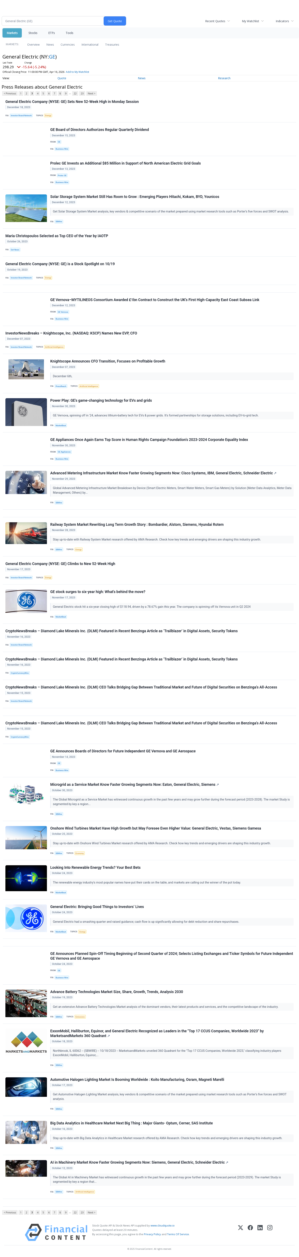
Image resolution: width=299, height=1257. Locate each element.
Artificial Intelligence (54, 347)
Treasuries (112, 44)
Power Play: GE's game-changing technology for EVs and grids (101, 400)
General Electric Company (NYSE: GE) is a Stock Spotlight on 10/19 (60, 264)
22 (75, 93)
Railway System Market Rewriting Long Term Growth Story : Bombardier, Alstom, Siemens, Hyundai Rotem (137, 524)
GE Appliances (64, 452)
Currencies (68, 44)
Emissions (80, 1017)
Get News (15, 250)
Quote (62, 78)
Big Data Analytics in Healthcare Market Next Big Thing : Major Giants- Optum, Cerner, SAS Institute (131, 1123)
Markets (12, 33)
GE (52, 56)
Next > (91, 93)
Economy (80, 853)
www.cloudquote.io (163, 1225)
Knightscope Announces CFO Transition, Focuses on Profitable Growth (107, 361)
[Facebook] (250, 1232)
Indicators (282, 21)
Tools (69, 33)
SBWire (59, 221)
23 (82, 93)
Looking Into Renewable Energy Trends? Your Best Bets (95, 867)
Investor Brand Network (21, 115)
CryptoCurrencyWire (20, 673)
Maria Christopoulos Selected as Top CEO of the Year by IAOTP (56, 236)
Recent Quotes (215, 21)
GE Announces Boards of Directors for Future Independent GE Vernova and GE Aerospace (123, 751)
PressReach (61, 386)
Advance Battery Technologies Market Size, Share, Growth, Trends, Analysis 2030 (116, 992)
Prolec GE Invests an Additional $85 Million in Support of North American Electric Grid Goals (125, 163)
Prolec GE (62, 175)
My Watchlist (250, 21)
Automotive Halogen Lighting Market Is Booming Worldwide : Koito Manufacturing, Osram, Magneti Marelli (137, 1080)
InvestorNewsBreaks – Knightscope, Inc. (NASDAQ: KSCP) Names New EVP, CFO (71, 333)
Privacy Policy (152, 1234)
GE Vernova (63, 312)
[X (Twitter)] (240, 1232)
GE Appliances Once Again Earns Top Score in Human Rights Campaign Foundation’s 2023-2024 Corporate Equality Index (149, 440)
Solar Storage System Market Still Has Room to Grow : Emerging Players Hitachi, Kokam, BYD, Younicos (134, 197)
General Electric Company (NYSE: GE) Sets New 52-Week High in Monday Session (72, 102)
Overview (33, 44)
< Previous (10, 93)
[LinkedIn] (260, 1232)
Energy (48, 115)
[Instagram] (270, 1232)
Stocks (32, 33)
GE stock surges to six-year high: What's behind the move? (97, 592)
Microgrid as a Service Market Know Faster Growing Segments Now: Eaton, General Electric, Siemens (134, 784)
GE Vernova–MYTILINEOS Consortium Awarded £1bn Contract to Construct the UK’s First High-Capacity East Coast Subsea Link (154, 300)
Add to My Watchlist (77, 72)
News (50, 44)
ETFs (51, 33)
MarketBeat (61, 425)
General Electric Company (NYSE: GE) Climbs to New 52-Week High (60, 564)
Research (224, 78)
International (89, 44)
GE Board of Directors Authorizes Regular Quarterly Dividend (99, 130)
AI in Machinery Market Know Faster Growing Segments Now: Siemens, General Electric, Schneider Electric (139, 1162)
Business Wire (62, 149)
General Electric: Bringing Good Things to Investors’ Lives (97, 907)
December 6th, (63, 376)
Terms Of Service (178, 1234)
